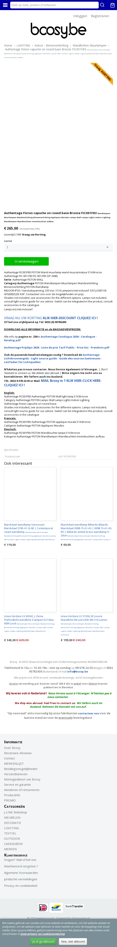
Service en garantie (17, 784)
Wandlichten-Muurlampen (89, 45)
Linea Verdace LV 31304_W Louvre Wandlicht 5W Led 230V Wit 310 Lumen (85, 625)
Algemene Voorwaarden (21, 873)
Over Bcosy (12, 748)
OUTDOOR (12, 838)
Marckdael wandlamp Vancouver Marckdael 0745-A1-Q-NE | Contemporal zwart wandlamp (30, 532)
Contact (9, 758)
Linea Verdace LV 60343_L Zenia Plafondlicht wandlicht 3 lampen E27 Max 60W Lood (29, 623)
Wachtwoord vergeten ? (21, 866)
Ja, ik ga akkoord (43, 941)
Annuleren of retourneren (21, 790)
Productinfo (12, 795)
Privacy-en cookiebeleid (20, 886)
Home (8, 45)
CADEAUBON (13, 844)
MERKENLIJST (14, 763)
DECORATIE (12, 823)
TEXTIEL (10, 833)
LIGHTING (23, 45)
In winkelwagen (26, 261)
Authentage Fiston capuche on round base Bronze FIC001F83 (58, 52)
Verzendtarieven (15, 774)
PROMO (10, 800)
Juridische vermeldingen (20, 879)
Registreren (100, 16)
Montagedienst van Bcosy (22, 779)
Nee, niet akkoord (73, 941)
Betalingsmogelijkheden (20, 769)
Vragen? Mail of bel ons (20, 860)
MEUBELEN (12, 817)
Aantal (8, 241)
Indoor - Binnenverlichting (51, 45)
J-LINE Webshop (15, 812)
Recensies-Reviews (18, 753)
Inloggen (80, 16)
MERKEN (10, 849)
